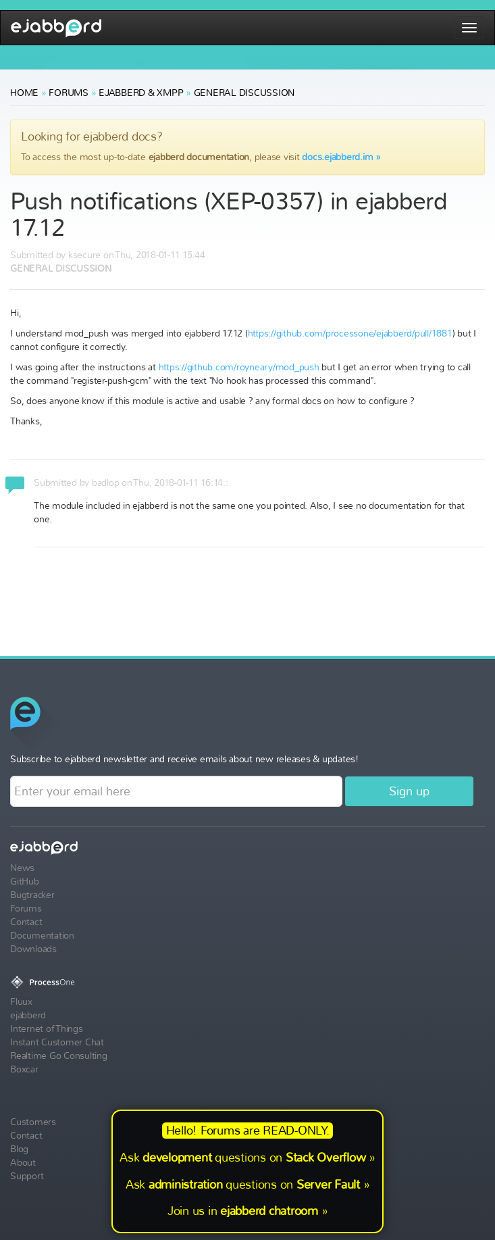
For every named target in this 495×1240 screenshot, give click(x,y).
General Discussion (244, 92)
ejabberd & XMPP (141, 92)
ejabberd (56, 28)
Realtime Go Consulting (58, 1055)
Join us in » (247, 1211)
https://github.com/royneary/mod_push (239, 367)
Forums (68, 92)
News (22, 868)
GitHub (24, 881)
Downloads (33, 949)
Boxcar (24, 1069)
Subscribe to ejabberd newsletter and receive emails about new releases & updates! (184, 759)
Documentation (42, 935)
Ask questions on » (247, 1157)
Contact (26, 922)
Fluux (21, 1001)
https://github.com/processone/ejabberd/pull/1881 (350, 333)
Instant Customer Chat (57, 1042)
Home (24, 92)
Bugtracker (32, 895)
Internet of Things (46, 1028)
